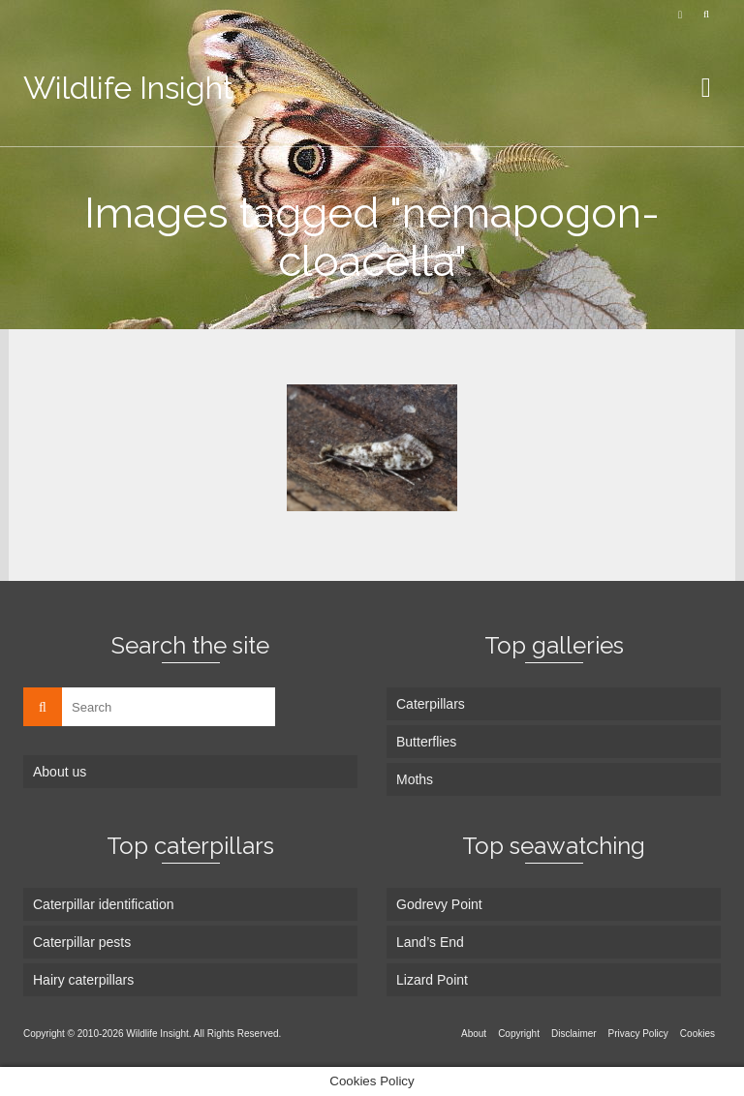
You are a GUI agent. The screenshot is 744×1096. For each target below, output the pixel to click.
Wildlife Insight (128, 88)
